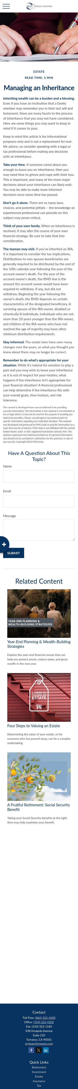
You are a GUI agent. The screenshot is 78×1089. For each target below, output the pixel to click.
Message (9, 516)
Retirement (39, 1067)
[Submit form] (13, 553)
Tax (39, 1085)
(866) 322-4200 (45, 1017)
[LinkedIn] (46, 1050)
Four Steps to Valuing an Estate (33, 725)
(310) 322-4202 (43, 1022)
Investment (39, 1072)
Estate (39, 1076)
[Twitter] (38, 1050)
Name (7, 466)
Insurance (39, 1081)
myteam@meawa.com (39, 1043)
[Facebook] (31, 1050)
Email (7, 491)
